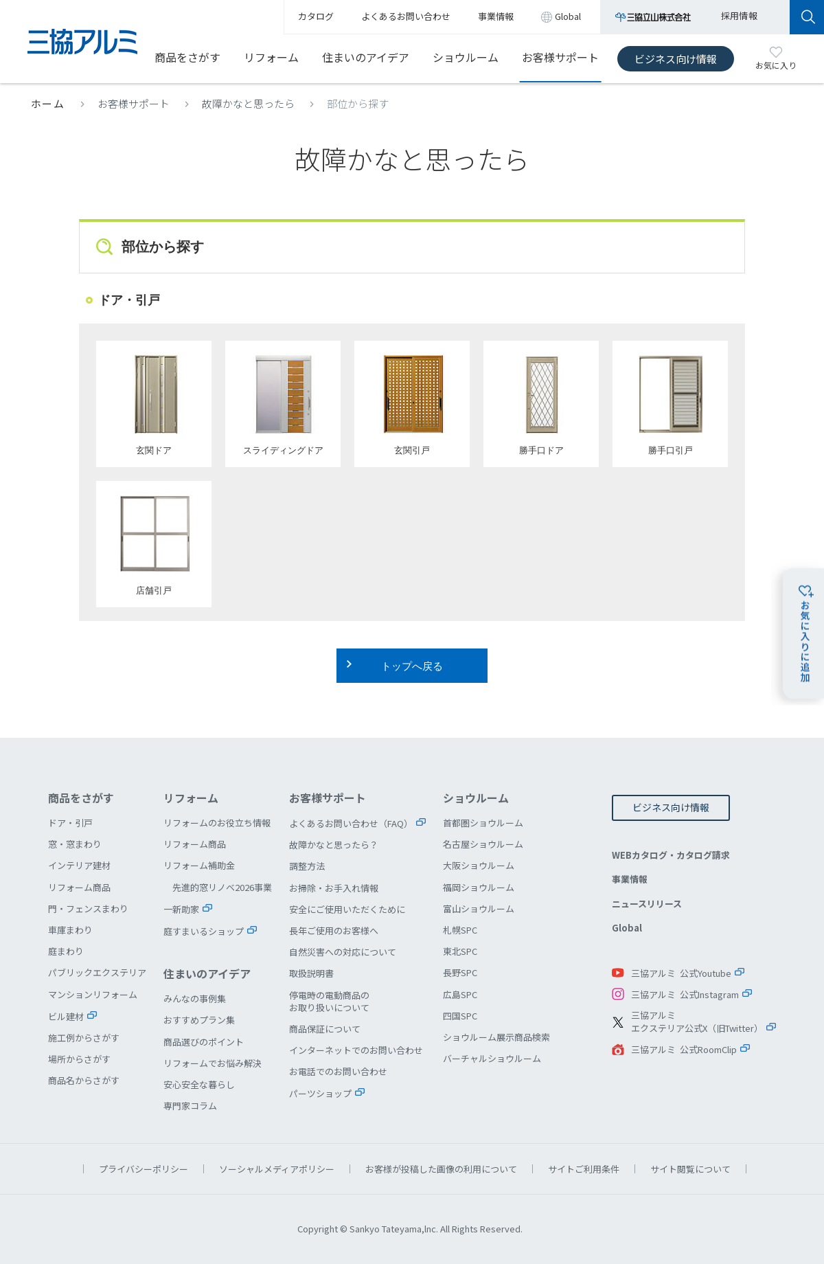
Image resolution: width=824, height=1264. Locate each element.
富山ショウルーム (478, 908)
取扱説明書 (311, 973)
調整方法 (307, 865)
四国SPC (460, 1015)
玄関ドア (153, 404)
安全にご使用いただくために (347, 909)
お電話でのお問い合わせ (338, 1071)
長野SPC (460, 972)
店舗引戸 (153, 544)
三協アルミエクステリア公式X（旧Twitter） (697, 1022)
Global (627, 927)
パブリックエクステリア (97, 972)
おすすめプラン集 (199, 1019)
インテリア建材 (79, 865)
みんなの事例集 (194, 998)
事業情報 (630, 878)
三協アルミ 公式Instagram (685, 994)
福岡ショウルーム (478, 887)
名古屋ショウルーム (483, 843)
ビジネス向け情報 (675, 59)
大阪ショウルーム (478, 865)
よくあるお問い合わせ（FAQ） (351, 823)
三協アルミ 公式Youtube (681, 973)
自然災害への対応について (342, 951)
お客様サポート (560, 57)
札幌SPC (460, 929)
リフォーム (271, 57)
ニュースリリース (647, 903)
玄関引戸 (412, 404)
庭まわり (66, 951)
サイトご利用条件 (583, 1168)
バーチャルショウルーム (492, 1058)
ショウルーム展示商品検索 (496, 1036)
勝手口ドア (541, 404)
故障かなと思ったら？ (333, 844)
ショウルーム (466, 57)
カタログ (316, 16)
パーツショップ (320, 1093)
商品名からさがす (83, 1080)
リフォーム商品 (79, 887)
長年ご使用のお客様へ (333, 930)
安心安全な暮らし (199, 1084)
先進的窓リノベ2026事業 (222, 887)
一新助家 (181, 909)
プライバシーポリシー (143, 1168)
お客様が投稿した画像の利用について (441, 1168)
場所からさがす (79, 1058)
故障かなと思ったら (248, 103)
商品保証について (324, 1028)
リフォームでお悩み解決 (212, 1063)
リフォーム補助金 (199, 865)
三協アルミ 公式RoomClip (684, 1049)
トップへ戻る (412, 666)
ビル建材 (66, 1016)
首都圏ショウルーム (483, 822)
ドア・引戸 (70, 822)
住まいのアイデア (365, 57)
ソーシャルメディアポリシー (276, 1168)
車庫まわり (70, 929)
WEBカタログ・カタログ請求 (671, 854)
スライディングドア (283, 404)
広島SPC (460, 994)
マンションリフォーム (92, 994)
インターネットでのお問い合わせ (356, 1050)
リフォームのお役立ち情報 (217, 822)
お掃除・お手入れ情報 (333, 887)
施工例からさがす (83, 1037)
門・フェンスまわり (88, 908)
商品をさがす (187, 57)
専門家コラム (190, 1105)
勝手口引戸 (670, 404)
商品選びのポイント (203, 1041)
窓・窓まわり (75, 843)
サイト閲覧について (690, 1168)
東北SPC (460, 951)
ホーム (48, 103)
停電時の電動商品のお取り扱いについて (329, 1001)
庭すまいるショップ (203, 931)
